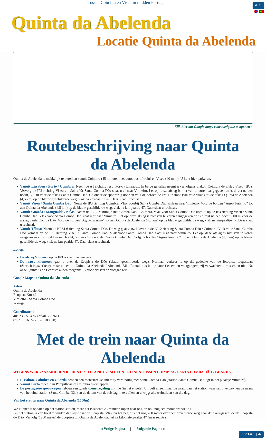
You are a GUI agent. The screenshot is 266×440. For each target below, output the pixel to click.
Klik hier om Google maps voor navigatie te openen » (213, 127)
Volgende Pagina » (151, 429)
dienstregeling (99, 388)
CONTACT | (249, 434)
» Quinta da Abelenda (52, 278)
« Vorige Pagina (113, 429)
